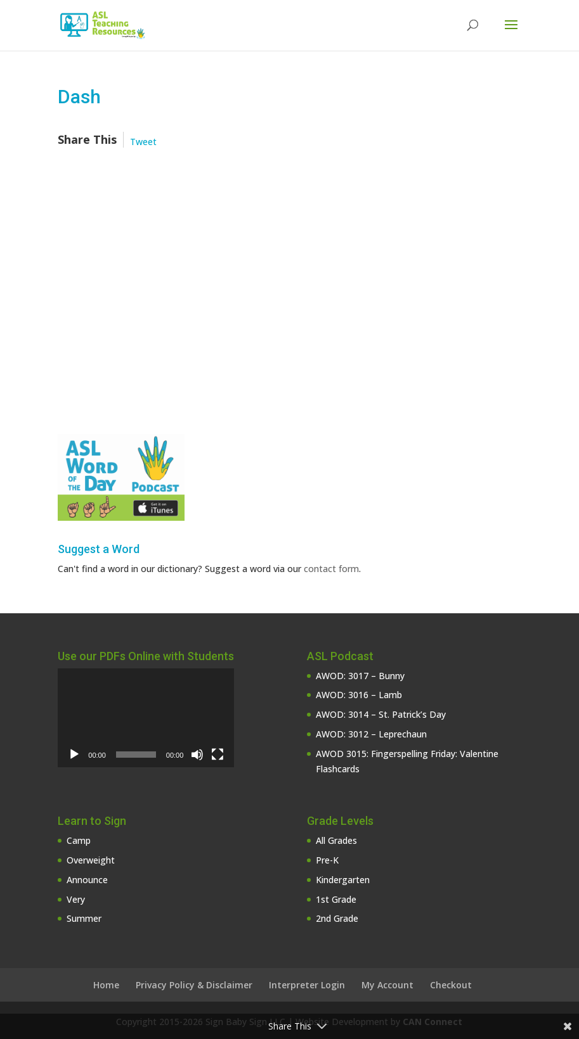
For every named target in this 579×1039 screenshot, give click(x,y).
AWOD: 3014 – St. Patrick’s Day (381, 714)
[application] (146, 717)
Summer (84, 918)
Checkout (451, 985)
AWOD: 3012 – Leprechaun (371, 734)
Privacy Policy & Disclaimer (194, 985)
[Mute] (197, 754)
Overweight (91, 860)
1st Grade (336, 899)
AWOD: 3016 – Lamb (359, 695)
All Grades (336, 840)
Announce (87, 880)
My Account (387, 985)
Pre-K (327, 860)
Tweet (143, 142)
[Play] (74, 754)
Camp (79, 840)
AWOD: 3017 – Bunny (360, 676)
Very (76, 899)
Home (106, 985)
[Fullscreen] (217, 754)
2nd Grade (337, 918)
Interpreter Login (307, 985)
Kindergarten (343, 880)
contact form (331, 569)
